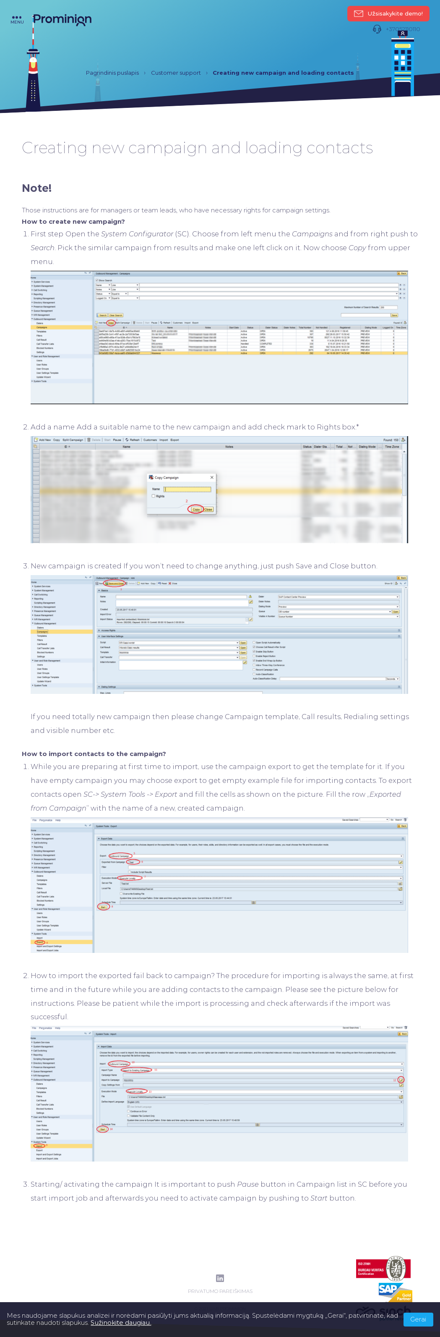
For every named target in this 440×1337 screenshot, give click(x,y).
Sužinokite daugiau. (121, 1323)
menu (17, 20)
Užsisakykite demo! (388, 13)
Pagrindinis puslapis (112, 72)
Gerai (418, 1319)
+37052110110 (396, 29)
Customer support (176, 72)
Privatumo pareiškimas (220, 1291)
